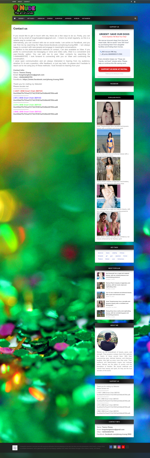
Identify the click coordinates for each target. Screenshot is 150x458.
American (100, 253)
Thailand (100, 259)
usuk (113, 259)
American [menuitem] (41, 18)
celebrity (114, 253)
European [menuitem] (58, 18)
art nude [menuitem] (30, 18)
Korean (125, 256)
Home (14, 1)
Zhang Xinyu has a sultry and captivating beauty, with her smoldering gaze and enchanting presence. (118, 313)
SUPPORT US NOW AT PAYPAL (114, 69)
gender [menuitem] (21, 18)
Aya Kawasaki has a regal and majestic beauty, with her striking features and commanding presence (117, 275)
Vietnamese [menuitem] (86, 18)
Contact (27, 1)
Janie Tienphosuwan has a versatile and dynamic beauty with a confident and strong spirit (118, 303)
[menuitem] (14, 18)
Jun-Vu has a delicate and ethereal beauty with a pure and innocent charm (119, 293)
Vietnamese (120, 259)
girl (107, 256)
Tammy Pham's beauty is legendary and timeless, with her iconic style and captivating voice (118, 285)
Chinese (122, 253)
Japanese (118, 256)
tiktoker (107, 259)
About (20, 1)
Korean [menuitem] (76, 18)
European (100, 256)
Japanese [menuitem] (68, 18)
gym (111, 256)
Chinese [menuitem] (50, 18)
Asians (108, 253)
